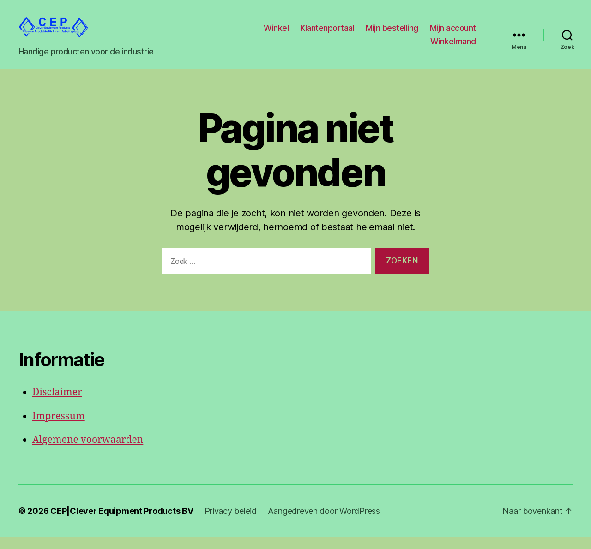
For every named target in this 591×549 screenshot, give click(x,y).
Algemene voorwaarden (87, 452)
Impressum (58, 428)
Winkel (276, 34)
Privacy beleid (231, 523)
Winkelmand (453, 48)
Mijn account (453, 34)
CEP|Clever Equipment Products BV (121, 523)
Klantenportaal (327, 34)
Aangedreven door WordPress (324, 523)
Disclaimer (57, 405)
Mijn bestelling (392, 34)
